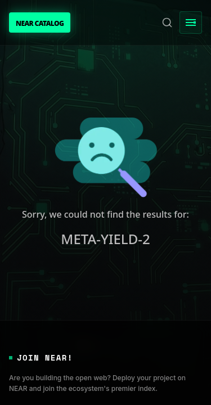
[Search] (167, 22)
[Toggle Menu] (190, 22)
